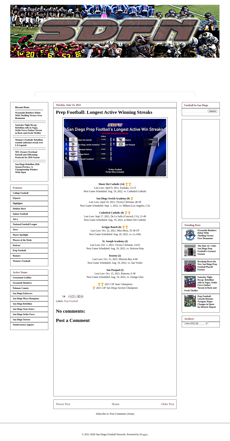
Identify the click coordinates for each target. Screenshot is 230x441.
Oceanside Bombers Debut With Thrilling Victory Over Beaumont (28, 115)
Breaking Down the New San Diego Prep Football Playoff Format (207, 265)
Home (115, 404)
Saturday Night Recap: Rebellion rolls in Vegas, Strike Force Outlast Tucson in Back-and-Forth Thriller (28, 129)
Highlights (18, 203)
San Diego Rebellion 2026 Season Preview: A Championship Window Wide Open (27, 168)
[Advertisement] (200, 168)
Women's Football (21, 261)
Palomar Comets (21, 288)
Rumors (16, 256)
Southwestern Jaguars (23, 325)
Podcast (16, 245)
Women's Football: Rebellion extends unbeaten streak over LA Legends (29, 143)
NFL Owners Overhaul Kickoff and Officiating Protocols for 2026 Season (27, 155)
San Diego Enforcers (22, 293)
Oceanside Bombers (22, 283)
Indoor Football (20, 214)
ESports (16, 198)
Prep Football (71, 301)
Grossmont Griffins (22, 277)
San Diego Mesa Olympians (26, 298)
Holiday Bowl (19, 208)
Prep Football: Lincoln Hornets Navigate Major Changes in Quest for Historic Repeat (207, 301)
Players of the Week (22, 240)
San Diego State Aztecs (23, 309)
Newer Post (63, 404)
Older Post (167, 404)
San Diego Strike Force (24, 314)
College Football (20, 193)
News (15, 229)
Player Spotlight (20, 235)
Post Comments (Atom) (122, 413)
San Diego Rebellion (22, 304)
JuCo (15, 219)
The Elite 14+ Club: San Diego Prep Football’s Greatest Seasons (207, 250)
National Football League (25, 224)
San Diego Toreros (21, 319)
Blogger (143, 434)
